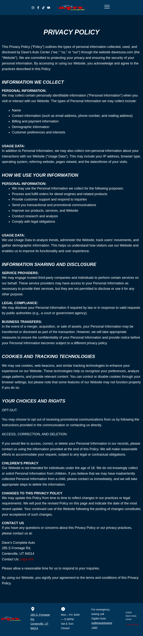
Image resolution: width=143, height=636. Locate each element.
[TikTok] (43, 7)
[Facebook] (38, 7)
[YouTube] (48, 7)
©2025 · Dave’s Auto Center (130, 615)
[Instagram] (32, 7)
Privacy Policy (132, 624)
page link (27, 559)
